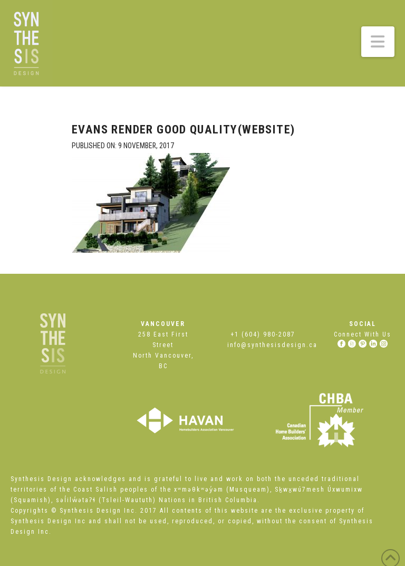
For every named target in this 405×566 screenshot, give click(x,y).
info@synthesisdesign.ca (272, 345)
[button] (378, 41)
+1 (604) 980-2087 (262, 334)
